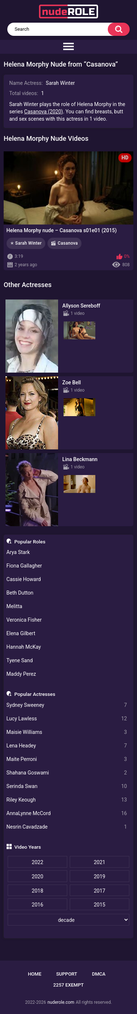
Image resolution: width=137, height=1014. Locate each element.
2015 (99, 905)
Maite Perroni (67, 759)
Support (66, 974)
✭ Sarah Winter (26, 243)
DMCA (99, 974)
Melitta (14, 606)
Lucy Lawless (67, 719)
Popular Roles (29, 541)
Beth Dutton (20, 593)
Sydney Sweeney (67, 705)
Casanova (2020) (43, 111)
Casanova (68, 243)
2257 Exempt (68, 985)
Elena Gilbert (21, 633)
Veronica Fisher (24, 620)
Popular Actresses (34, 694)
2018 (37, 891)
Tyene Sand (20, 660)
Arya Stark (18, 552)
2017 (99, 891)
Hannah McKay (24, 647)
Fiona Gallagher (24, 566)
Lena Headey (67, 746)
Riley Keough (67, 800)
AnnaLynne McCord (67, 813)
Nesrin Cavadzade (67, 827)
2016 (37, 905)
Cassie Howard (24, 579)
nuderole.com (60, 1002)
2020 (37, 876)
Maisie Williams (67, 732)
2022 (37, 862)
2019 (99, 876)
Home (34, 974)
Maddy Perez (21, 674)
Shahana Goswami (67, 773)
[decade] (68, 920)
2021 (99, 862)
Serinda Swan (67, 786)
